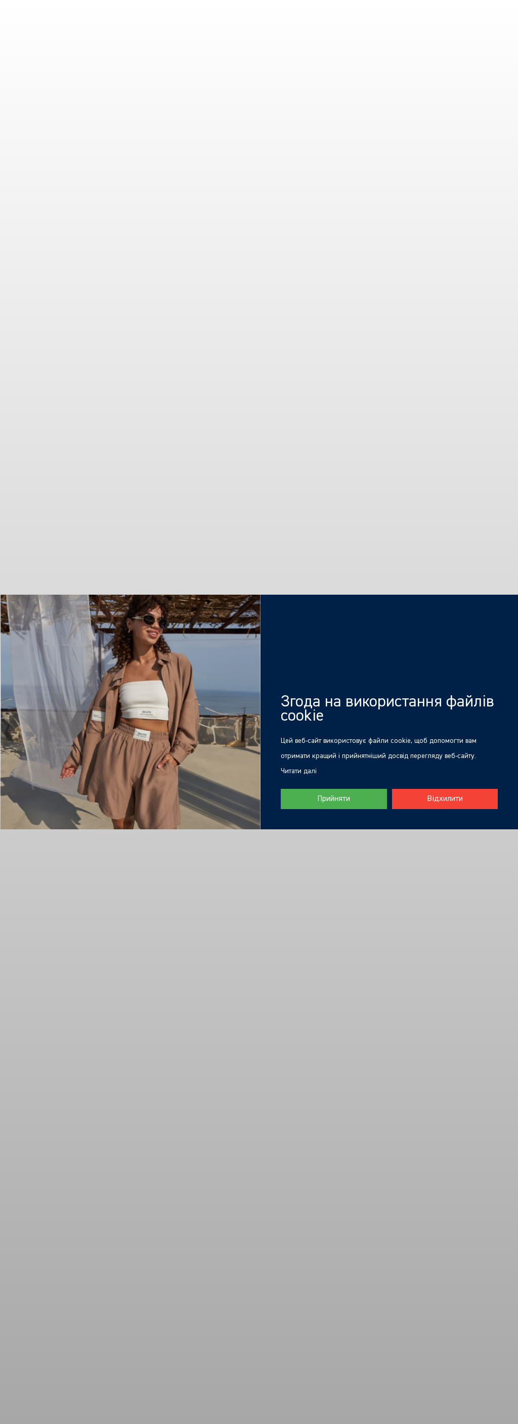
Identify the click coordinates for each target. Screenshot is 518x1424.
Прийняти (333, 799)
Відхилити (445, 799)
